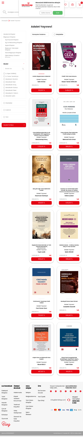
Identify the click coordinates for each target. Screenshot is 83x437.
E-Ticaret (35, 435)
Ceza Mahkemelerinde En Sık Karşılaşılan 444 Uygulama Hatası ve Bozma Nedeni (41, 132)
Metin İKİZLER (69, 249)
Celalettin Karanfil (69, 304)
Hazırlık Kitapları (4, 401)
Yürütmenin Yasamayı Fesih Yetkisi (41, 299)
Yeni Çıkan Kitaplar (29, 399)
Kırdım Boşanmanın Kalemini (41, 75)
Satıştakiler (58, 34)
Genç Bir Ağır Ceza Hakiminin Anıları (41, 187)
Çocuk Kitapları (4, 407)
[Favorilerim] (65, 5)
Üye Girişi (41, 398)
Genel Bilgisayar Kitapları (13, 53)
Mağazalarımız (30, 394)
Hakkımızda (18, 390)
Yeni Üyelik (41, 394)
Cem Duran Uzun (41, 305)
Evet (57, 13)
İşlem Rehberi (28, 411)
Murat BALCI (41, 361)
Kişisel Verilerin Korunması (17, 396)
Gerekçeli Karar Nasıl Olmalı (69, 298)
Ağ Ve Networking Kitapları (13, 42)
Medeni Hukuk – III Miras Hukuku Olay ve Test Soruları (69, 243)
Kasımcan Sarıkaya (41, 193)
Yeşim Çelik (41, 249)
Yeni (5, 117)
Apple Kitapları (10, 45)
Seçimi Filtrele (13, 125)
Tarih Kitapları (4, 395)
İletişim (28, 390)
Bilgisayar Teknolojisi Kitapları (11, 49)
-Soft (29, 435)
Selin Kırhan (41, 80)
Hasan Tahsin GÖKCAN (69, 80)
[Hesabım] (72, 5)
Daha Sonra (45, 13)
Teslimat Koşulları (17, 403)
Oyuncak (5, 416)
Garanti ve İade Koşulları (17, 416)
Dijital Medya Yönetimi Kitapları (12, 56)
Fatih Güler (69, 361)
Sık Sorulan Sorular (41, 389)
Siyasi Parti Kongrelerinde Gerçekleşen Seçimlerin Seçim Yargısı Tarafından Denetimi (69, 355)
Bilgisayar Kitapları (9, 37)
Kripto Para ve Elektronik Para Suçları (41, 354)
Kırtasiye (5, 412)
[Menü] (3, 3)
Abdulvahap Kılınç (41, 138)
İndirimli (7, 110)
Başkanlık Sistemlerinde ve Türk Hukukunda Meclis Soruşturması (41, 244)
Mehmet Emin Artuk (69, 138)
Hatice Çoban (69, 193)
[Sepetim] (79, 5)
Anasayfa (5, 21)
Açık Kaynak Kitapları (12, 40)
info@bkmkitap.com (58, 397)
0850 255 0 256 (76, 399)
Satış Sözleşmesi (17, 409)
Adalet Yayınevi (41, 78)
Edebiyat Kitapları (5, 389)
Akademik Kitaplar (9, 34)
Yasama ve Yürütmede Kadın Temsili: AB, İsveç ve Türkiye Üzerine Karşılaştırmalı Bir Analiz (69, 188)
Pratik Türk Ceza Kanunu (69, 75)
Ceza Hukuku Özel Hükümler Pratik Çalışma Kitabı (69, 131)
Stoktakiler (7, 103)
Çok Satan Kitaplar (29, 405)
